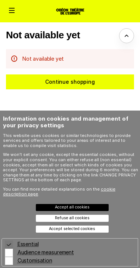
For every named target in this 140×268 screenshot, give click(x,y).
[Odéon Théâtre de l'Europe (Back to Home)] (70, 11)
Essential (28, 244)
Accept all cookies (72, 207)
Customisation (35, 260)
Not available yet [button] (43, 35)
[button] (12, 10)
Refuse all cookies (72, 218)
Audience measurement (46, 252)
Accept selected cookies (72, 228)
